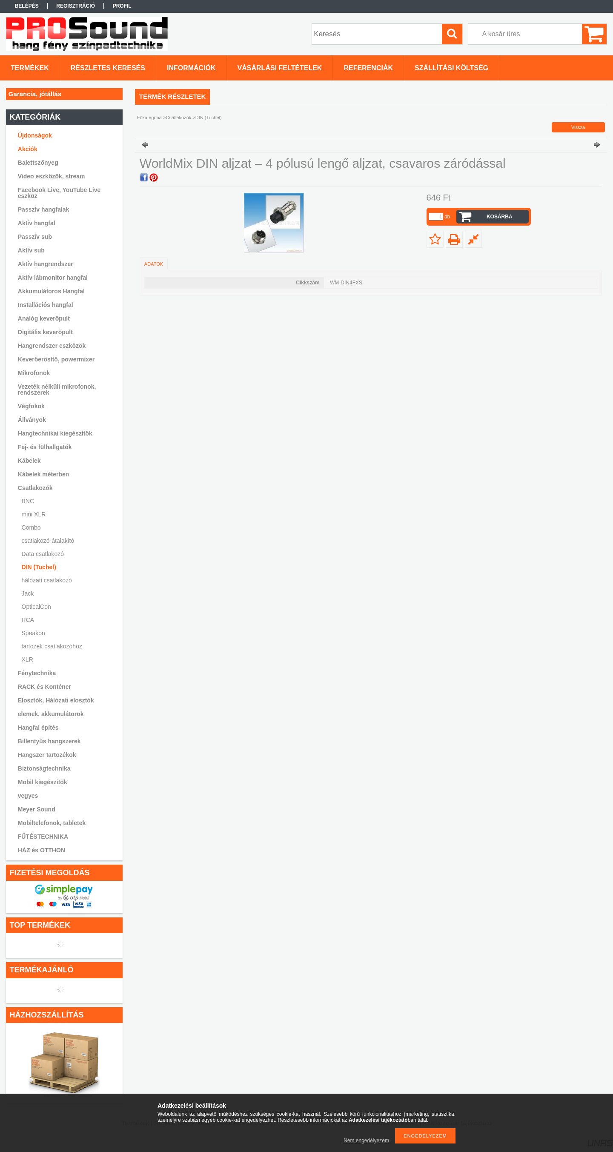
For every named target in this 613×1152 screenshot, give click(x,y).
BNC (28, 501)
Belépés (27, 6)
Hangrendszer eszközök (52, 345)
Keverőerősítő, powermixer (56, 359)
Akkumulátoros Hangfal (51, 291)
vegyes (28, 795)
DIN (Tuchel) (39, 567)
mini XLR (34, 514)
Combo (31, 527)
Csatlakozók (178, 117)
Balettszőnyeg (38, 162)
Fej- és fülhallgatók (45, 447)
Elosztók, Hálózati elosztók (56, 700)
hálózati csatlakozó (47, 580)
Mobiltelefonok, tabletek (52, 823)
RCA (28, 619)
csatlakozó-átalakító (48, 540)
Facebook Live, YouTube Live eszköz (59, 192)
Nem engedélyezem (366, 1140)
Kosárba (500, 217)
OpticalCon (36, 606)
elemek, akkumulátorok (51, 714)
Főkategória (149, 117)
